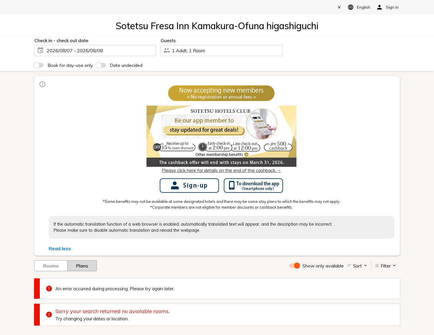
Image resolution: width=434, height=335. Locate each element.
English (358, 7)
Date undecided (126, 65)
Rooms (51, 265)
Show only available (323, 266)
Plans (82, 265)
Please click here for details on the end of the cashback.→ (221, 170)
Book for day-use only (70, 65)
